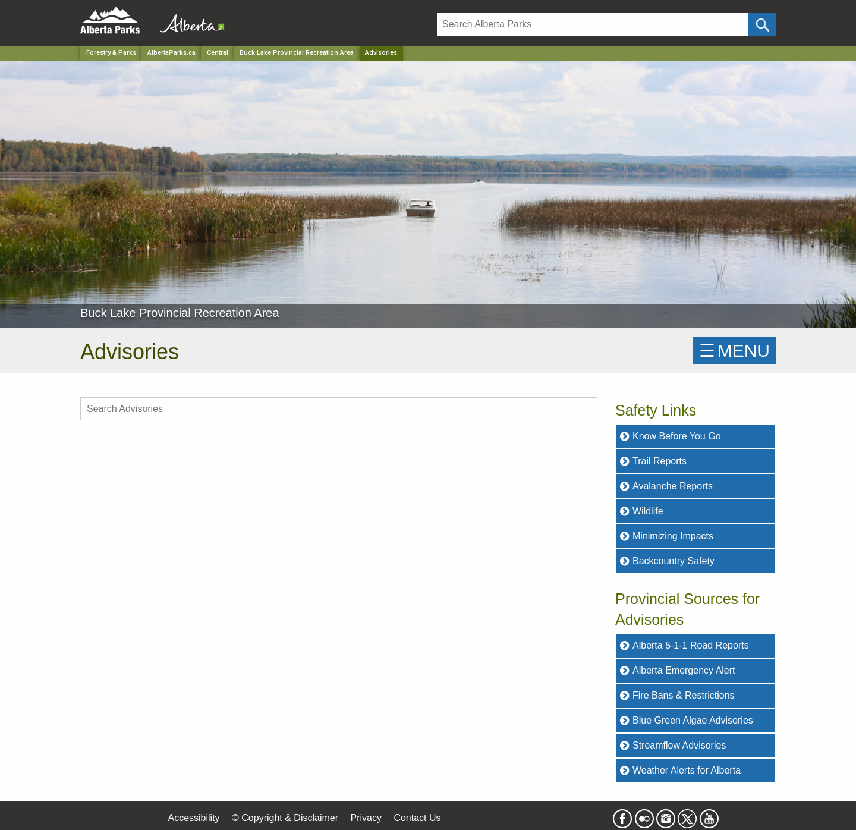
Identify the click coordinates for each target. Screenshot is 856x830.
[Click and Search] (762, 24)
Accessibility (193, 818)
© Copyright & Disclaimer (285, 818)
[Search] (592, 24)
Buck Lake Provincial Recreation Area (297, 52)
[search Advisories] (338, 408)
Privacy (365, 818)
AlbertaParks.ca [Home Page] (171, 52)
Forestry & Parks (111, 52)
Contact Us (417, 818)
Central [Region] (217, 52)
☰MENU (734, 350)
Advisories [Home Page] (381, 52)
